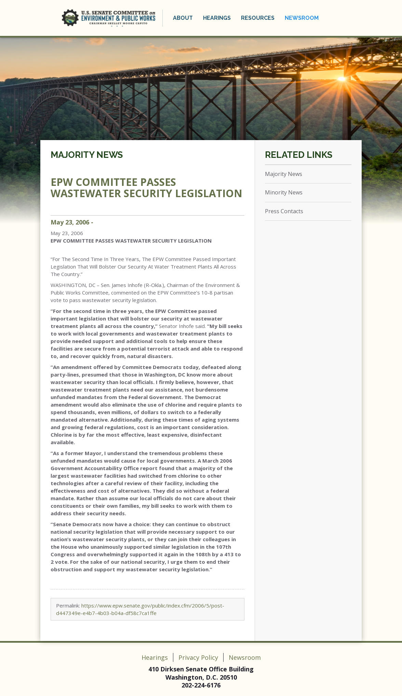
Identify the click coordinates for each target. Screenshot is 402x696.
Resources (257, 18)
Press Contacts (284, 211)
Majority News (87, 155)
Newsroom (302, 18)
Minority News (284, 192)
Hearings (217, 18)
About (183, 18)
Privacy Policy (198, 657)
